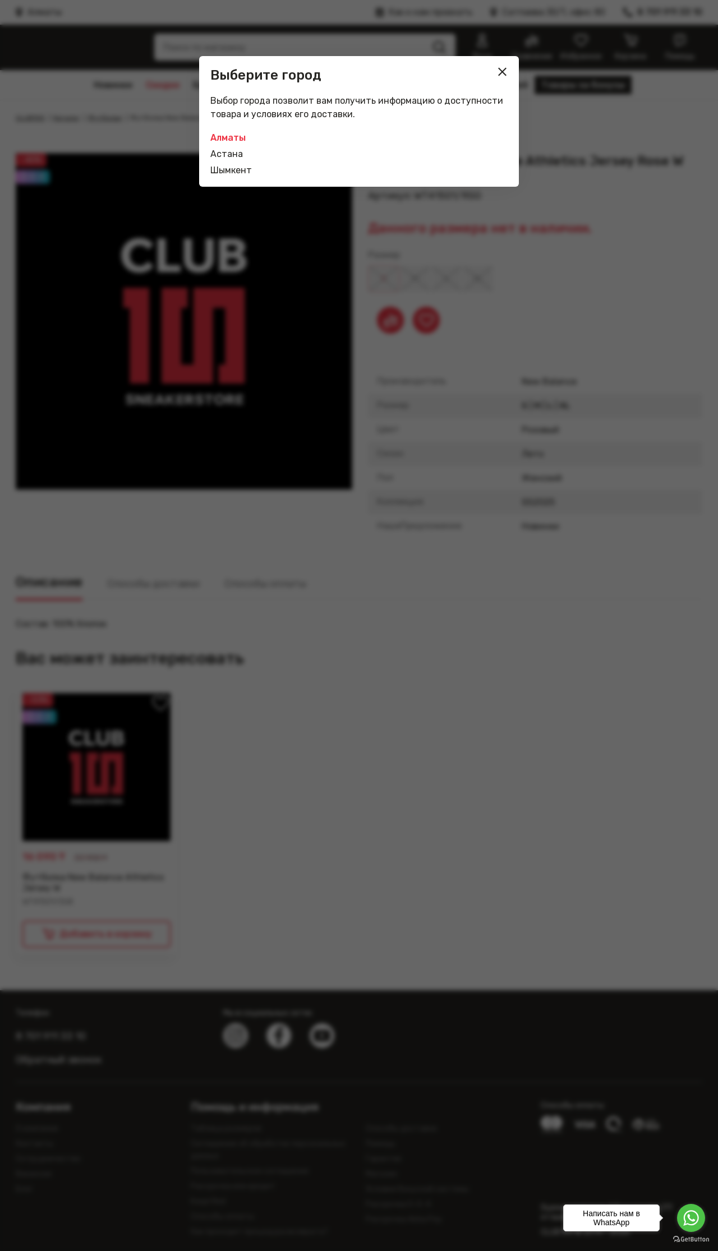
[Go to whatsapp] (691, 1218)
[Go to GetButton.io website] (691, 1239)
